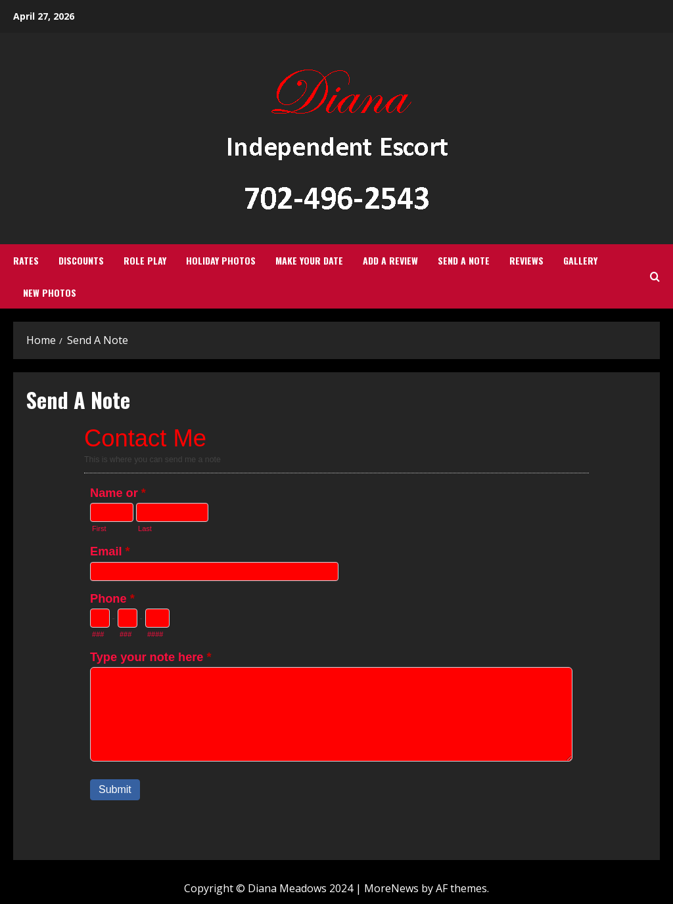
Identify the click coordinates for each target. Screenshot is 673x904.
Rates (26, 260)
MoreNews (391, 888)
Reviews (526, 260)
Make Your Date (309, 260)
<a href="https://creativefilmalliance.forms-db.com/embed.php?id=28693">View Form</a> (336, 628)
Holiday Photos (221, 260)
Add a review (390, 260)
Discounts (81, 260)
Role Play (145, 260)
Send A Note (464, 260)
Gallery (580, 260)
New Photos (49, 292)
